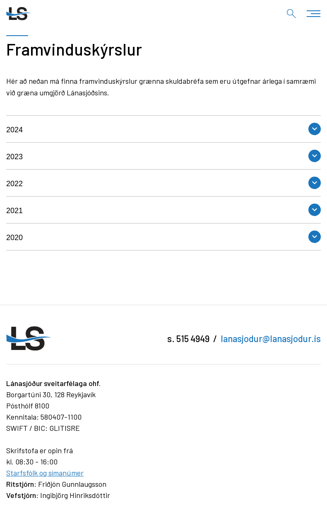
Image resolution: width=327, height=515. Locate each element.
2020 (14, 237)
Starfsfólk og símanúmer (45, 472)
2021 (14, 210)
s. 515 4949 (188, 338)
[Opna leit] (291, 13)
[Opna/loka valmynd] (313, 13)
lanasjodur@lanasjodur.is (271, 338)
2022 (14, 184)
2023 (14, 157)
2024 (14, 130)
